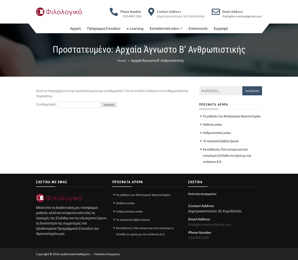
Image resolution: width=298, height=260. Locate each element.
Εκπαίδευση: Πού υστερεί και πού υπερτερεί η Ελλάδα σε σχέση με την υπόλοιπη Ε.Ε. (227, 155)
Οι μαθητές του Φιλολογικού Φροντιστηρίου (232, 116)
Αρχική (75, 28)
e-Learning (135, 28)
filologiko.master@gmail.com (242, 16)
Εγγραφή (221, 28)
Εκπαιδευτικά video (164, 28)
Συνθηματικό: (68, 104)
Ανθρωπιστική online (217, 133)
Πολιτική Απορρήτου (202, 194)
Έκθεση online (212, 124)
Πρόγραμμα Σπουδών (103, 28)
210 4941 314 (132, 16)
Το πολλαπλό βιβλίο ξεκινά (220, 141)
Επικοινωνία (198, 28)
